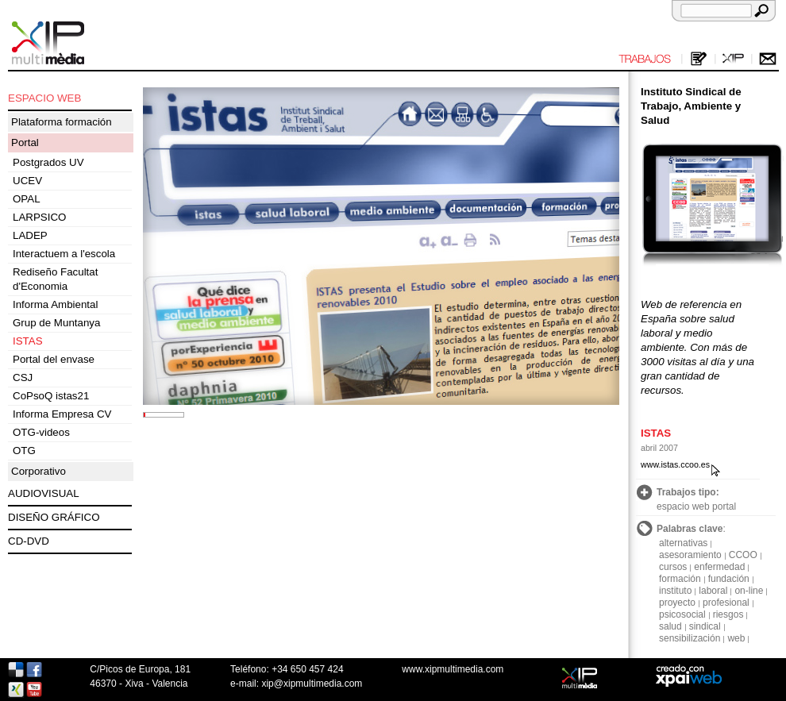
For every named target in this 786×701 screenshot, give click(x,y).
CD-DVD (28, 541)
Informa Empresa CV (62, 414)
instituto (675, 590)
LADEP (30, 235)
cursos (673, 566)
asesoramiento (690, 554)
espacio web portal (696, 506)
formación (680, 578)
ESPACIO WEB (44, 98)
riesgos (728, 614)
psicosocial (682, 614)
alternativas (683, 543)
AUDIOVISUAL (43, 493)
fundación (728, 578)
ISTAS (28, 341)
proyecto (677, 602)
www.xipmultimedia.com (452, 669)
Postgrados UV (48, 162)
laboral (713, 590)
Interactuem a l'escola (64, 254)
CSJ (23, 377)
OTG (24, 450)
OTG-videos (41, 432)
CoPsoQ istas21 (51, 396)
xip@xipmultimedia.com (311, 683)
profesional (726, 602)
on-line (748, 590)
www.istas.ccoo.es (675, 464)
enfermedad (719, 566)
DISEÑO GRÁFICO (54, 517)
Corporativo (38, 471)
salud (670, 626)
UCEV (27, 181)
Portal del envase (53, 359)
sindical (705, 626)
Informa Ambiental (55, 304)
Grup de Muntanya (56, 323)
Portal (25, 142)
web (736, 638)
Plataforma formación (61, 122)
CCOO (743, 554)
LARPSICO (39, 217)
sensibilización (689, 638)
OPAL (26, 199)
